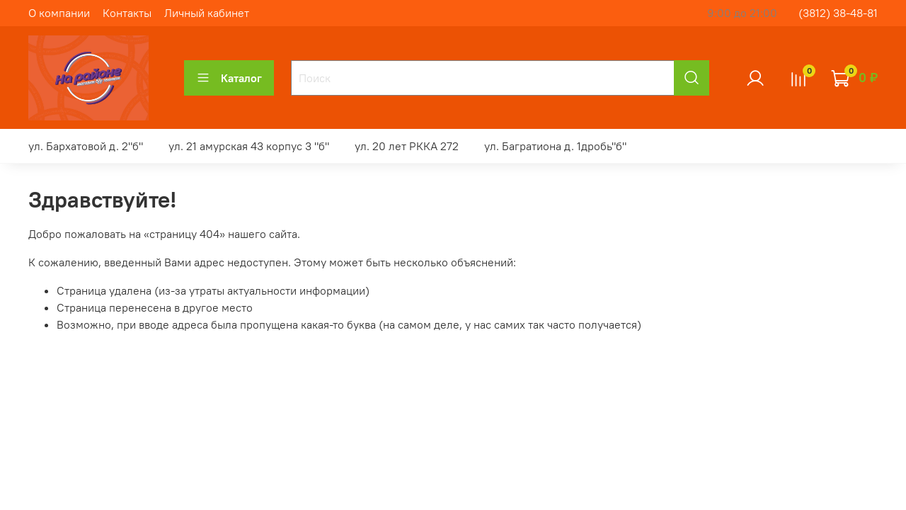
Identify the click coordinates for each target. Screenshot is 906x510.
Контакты (127, 13)
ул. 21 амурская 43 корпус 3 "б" (248, 146)
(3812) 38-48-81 (838, 13)
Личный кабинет (206, 13)
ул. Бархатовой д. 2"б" (85, 146)
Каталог (229, 78)
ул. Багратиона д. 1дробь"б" (555, 146)
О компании (59, 13)
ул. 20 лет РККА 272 (407, 146)
